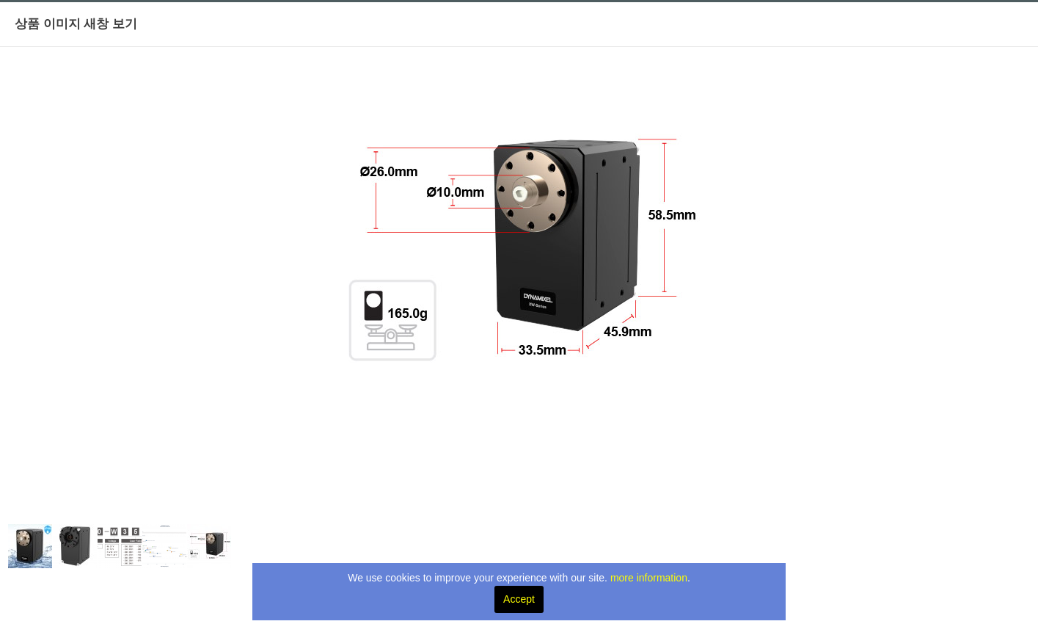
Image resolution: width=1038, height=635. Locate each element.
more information (648, 578)
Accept (519, 599)
